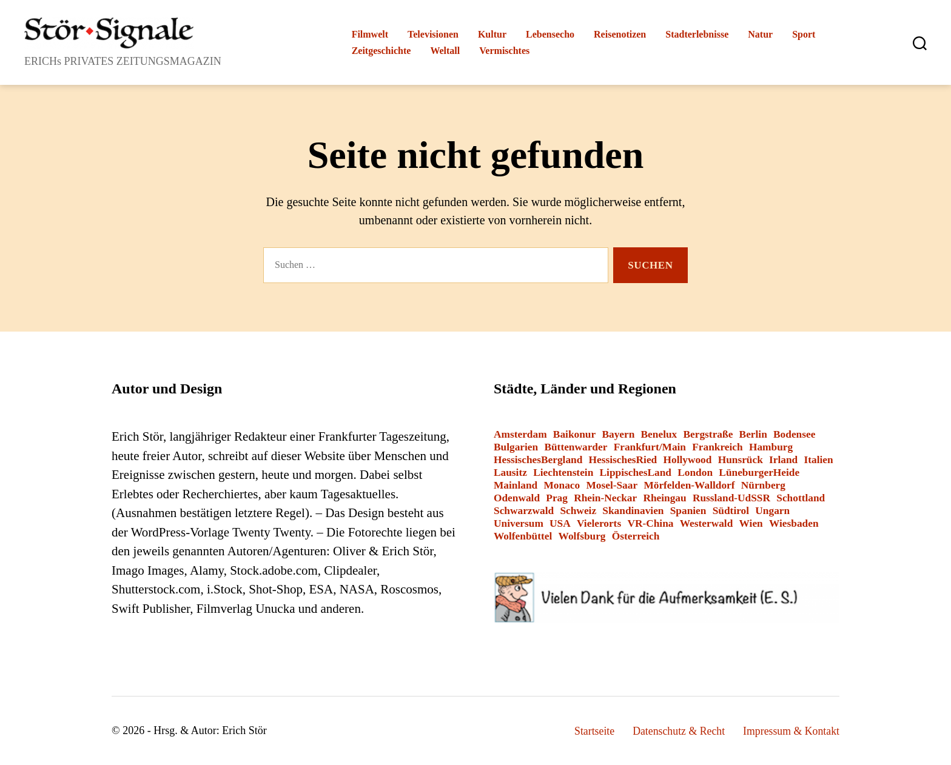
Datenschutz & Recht (677, 731)
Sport (803, 34)
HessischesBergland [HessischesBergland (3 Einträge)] (538, 460)
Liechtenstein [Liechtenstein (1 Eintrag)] (563, 472)
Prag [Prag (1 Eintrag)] (557, 498)
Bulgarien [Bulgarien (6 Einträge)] (516, 447)
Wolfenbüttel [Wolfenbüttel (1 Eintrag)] (523, 536)
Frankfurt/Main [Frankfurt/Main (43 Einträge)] (650, 447)
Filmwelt (370, 34)
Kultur (492, 34)
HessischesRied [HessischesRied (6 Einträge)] (623, 460)
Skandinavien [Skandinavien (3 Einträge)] (633, 511)
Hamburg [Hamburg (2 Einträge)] (771, 447)
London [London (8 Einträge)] (695, 472)
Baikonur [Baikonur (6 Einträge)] (574, 434)
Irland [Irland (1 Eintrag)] (783, 460)
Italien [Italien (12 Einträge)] (818, 460)
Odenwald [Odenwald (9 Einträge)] (517, 498)
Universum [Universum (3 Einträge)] (518, 523)
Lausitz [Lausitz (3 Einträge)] (510, 472)
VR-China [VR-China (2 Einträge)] (650, 523)
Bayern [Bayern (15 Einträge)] (618, 434)
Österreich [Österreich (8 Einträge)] (636, 536)
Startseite (591, 731)
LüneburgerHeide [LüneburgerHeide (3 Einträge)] (759, 472)
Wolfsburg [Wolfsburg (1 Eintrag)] (582, 536)
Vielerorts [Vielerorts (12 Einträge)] (599, 523)
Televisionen (433, 34)
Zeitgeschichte (381, 50)
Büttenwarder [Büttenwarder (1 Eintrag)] (575, 447)
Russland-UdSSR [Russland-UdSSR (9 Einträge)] (731, 498)
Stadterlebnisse (696, 34)
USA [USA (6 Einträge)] (560, 523)
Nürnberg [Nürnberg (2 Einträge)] (763, 485)
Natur (760, 34)
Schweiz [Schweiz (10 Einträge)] (578, 511)
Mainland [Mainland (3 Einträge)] (515, 485)
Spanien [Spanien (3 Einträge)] (688, 511)
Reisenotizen (620, 34)
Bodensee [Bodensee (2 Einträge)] (794, 434)
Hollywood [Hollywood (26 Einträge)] (687, 460)
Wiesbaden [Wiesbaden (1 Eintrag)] (794, 523)
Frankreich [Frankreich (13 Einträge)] (717, 447)
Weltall (445, 50)
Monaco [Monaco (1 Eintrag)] (561, 485)
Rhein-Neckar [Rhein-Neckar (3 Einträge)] (605, 498)
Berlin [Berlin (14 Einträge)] (753, 434)
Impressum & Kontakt (790, 731)
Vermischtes (504, 50)
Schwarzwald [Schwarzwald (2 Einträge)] (524, 511)
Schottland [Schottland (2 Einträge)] (800, 498)
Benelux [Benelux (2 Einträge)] (659, 434)
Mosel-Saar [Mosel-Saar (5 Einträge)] (611, 485)
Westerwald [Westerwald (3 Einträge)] (706, 523)
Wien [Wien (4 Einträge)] (751, 523)
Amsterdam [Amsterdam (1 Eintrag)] (520, 434)
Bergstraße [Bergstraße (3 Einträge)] (708, 434)
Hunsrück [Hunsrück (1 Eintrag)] (740, 460)
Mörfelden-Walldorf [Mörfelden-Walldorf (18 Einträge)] (689, 485)
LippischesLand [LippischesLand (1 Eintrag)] (635, 472)
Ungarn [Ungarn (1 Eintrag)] (772, 511)
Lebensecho (550, 34)
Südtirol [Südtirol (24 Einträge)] (731, 511)
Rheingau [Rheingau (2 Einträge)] (664, 498)
